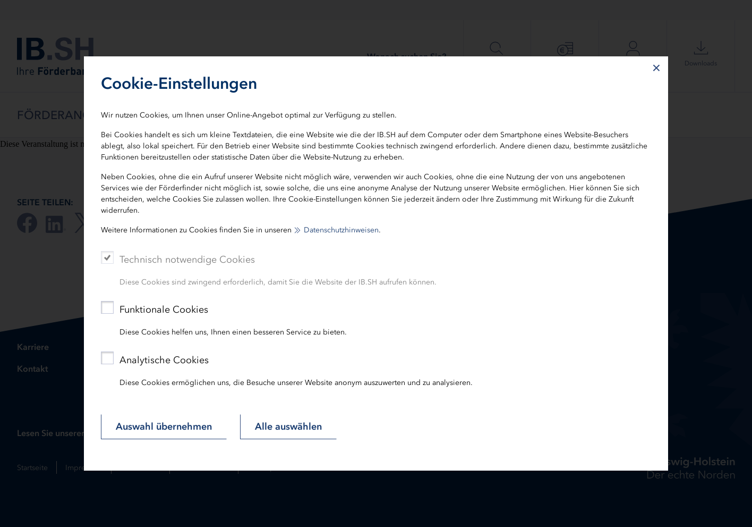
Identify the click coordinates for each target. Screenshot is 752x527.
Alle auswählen (288, 426)
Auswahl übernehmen (164, 426)
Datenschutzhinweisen (341, 230)
